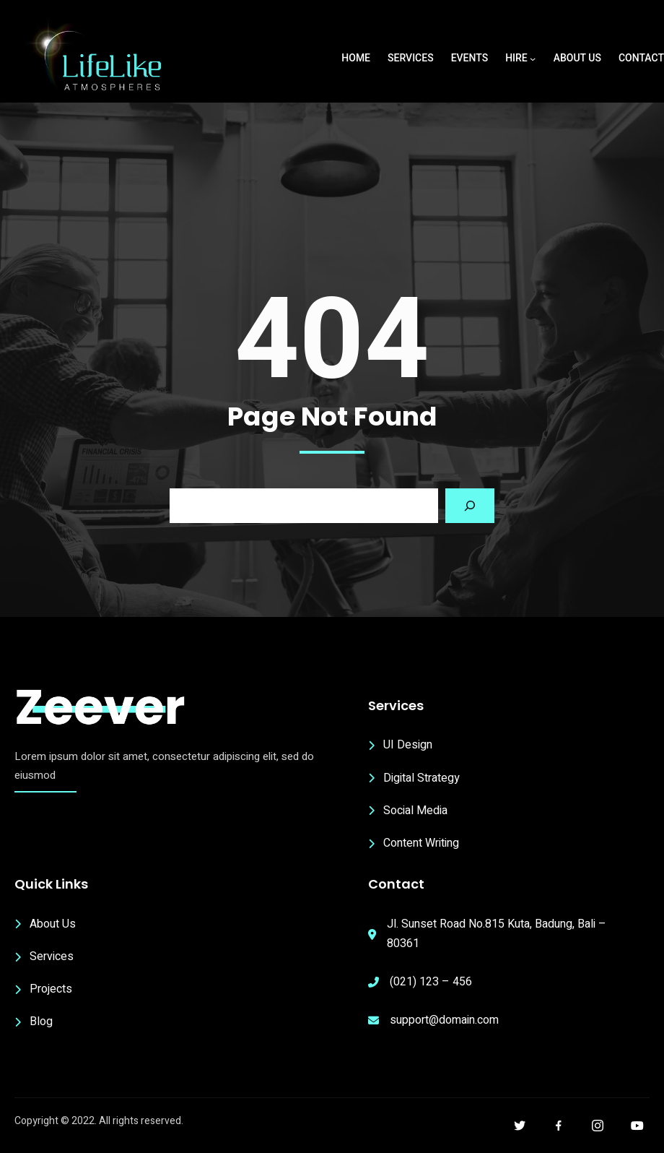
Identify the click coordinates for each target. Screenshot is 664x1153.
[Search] (469, 505)
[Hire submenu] (533, 58)
